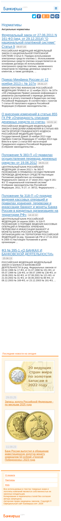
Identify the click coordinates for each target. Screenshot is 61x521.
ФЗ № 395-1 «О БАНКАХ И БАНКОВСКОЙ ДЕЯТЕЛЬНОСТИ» (28, 252)
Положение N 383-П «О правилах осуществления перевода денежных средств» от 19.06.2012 (29, 158)
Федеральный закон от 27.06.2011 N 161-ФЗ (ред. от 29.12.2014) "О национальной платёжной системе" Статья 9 (29, 40)
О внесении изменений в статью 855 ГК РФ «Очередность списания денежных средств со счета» (29, 118)
